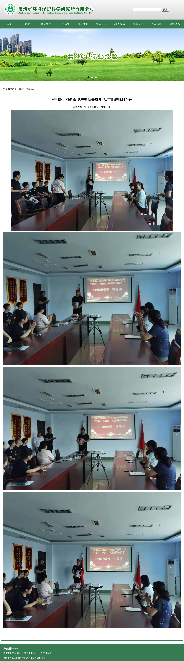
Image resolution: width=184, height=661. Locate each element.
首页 (9, 24)
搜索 (165, 9)
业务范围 (101, 24)
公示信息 (64, 24)
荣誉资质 (46, 24)
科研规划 (83, 24)
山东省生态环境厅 (30, 653)
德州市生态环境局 (11, 653)
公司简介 (27, 24)
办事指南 (156, 24)
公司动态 (175, 24)
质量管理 (138, 24)
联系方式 (119, 24)
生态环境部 (46, 653)
